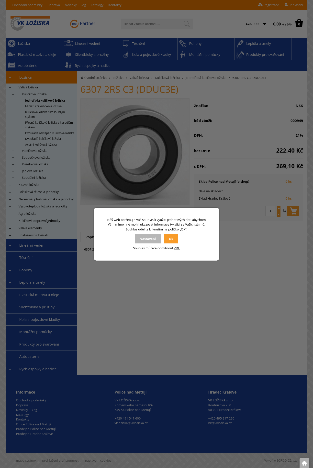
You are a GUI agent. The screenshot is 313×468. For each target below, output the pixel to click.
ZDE (177, 248)
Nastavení (148, 239)
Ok (171, 239)
